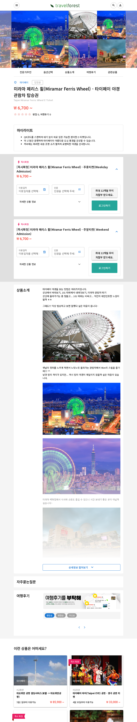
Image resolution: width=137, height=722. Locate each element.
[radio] (15, 114)
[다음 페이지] (84, 627)
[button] (50, 201)
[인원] (64, 190)
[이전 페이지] (79, 627)
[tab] (25, 72)
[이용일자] (29, 190)
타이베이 (24, 82)
